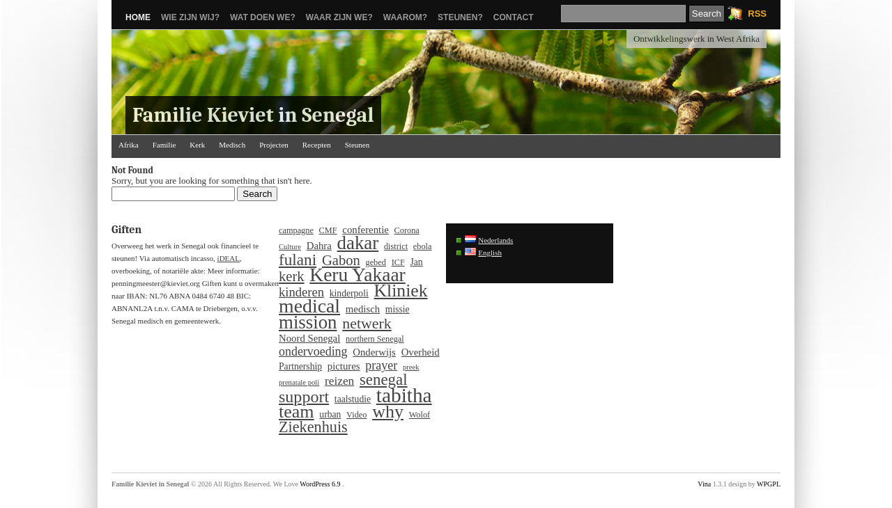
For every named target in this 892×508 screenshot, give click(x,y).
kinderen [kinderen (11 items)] (301, 292)
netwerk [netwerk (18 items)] (366, 323)
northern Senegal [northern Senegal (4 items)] (375, 339)
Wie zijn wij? (190, 17)
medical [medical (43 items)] (309, 306)
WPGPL (768, 484)
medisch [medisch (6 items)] (363, 309)
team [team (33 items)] (296, 412)
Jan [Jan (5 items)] (416, 262)
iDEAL (228, 258)
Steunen (357, 145)
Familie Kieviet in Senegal (253, 115)
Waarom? (405, 17)
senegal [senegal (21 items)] (384, 380)
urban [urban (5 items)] (330, 414)
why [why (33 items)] (387, 412)
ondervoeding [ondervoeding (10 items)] (313, 351)
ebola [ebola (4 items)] (422, 246)
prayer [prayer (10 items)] (381, 365)
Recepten (316, 145)
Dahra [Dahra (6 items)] (319, 245)
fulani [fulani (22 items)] (297, 259)
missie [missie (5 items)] (397, 309)
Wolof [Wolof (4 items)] (419, 415)
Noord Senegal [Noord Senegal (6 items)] (309, 338)
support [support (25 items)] (304, 396)
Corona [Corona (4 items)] (407, 230)
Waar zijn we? (339, 17)
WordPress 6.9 (320, 484)
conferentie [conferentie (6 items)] (365, 229)
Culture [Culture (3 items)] (290, 247)
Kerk (197, 145)
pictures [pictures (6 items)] (344, 366)
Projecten (274, 145)
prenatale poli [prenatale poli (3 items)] (299, 382)
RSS (757, 13)
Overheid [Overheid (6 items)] (420, 352)
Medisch (232, 145)
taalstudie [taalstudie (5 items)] (352, 399)
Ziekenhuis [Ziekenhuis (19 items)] (313, 427)
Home (138, 17)
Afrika (128, 145)
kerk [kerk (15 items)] (292, 276)
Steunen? (460, 17)
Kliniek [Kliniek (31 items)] (401, 291)
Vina (704, 484)
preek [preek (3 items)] (411, 367)
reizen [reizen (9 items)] (339, 381)
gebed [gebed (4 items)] (376, 262)
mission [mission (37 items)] (308, 322)
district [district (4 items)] (396, 246)
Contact (513, 17)
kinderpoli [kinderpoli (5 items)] (349, 293)
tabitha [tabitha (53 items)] (404, 395)
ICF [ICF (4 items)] (398, 262)
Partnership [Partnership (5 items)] (300, 366)
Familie (164, 145)
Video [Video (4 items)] (356, 415)
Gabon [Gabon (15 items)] (341, 260)
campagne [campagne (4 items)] (296, 230)
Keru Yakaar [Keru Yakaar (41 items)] (357, 275)
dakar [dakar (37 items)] (358, 243)
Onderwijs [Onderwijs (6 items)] (374, 352)
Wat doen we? (262, 17)
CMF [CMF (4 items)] (328, 230)
